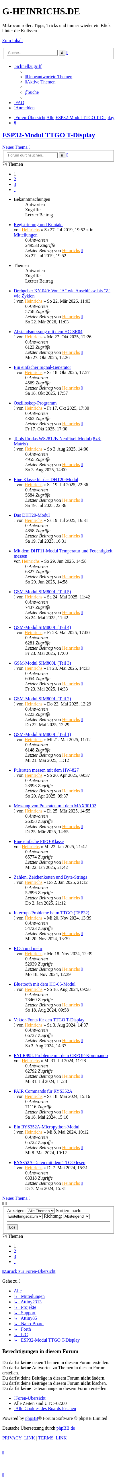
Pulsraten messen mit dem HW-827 (46, 770)
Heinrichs (31, 229)
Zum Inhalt (12, 40)
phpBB (31, 1418)
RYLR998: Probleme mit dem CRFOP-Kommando (61, 1055)
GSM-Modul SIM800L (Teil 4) (42, 627)
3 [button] (15, 184)
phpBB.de (65, 1428)
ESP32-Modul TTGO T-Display (48, 135)
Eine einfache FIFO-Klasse (39, 841)
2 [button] (15, 179)
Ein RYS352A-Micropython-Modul (46, 1126)
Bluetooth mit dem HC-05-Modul (45, 984)
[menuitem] (48, 76)
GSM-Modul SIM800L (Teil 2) (42, 698)
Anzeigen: (31, 1210)
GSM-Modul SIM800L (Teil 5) (42, 591)
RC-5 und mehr (28, 948)
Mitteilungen (26, 234)
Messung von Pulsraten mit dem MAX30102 (55, 805)
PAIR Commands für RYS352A (43, 1091)
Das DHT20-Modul (32, 515)
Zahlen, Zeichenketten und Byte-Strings (50, 877)
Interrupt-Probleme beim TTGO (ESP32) (51, 912)
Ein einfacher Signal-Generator (42, 367)
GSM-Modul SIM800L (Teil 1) (42, 734)
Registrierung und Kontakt (38, 224)
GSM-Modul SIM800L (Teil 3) (42, 663)
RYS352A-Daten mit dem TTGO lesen (49, 1162)
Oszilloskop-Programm (35, 402)
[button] (14, 189)
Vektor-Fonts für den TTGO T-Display (49, 1019)
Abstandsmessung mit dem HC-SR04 (48, 331)
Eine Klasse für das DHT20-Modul (46, 479)
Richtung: (67, 1216)
